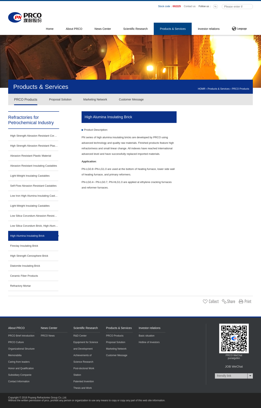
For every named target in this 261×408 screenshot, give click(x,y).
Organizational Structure (21, 348)
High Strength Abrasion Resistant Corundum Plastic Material (34, 135)
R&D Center (80, 335)
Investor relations (209, 28)
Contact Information (19, 381)
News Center (103, 28)
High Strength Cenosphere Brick (29, 255)
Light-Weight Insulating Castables (30, 175)
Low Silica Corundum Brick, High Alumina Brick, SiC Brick (34, 225)
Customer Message (131, 99)
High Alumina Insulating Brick (27, 235)
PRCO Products (240, 88)
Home (49, 28)
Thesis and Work (82, 388)
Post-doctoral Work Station (83, 371)
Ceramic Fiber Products (24, 275)
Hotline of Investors (149, 342)
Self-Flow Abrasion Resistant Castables (33, 185)
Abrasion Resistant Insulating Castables (33, 165)
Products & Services (173, 28)
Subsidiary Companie (19, 374)
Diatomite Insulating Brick (25, 265)
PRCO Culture (16, 342)
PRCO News (48, 335)
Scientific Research (135, 28)
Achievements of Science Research (83, 358)
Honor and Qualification (21, 368)
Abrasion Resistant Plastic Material (30, 155)
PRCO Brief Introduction (21, 335)
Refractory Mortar (20, 285)
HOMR (202, 88)
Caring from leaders (19, 361)
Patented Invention (83, 381)
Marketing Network (95, 99)
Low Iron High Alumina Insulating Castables (34, 195)
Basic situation (146, 335)
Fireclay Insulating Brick (24, 245)
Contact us (190, 6)
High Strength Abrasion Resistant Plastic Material (34, 145)
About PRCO (74, 28)
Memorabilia (14, 355)
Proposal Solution (60, 99)
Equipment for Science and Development (85, 345)
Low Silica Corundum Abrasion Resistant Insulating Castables (34, 215)
